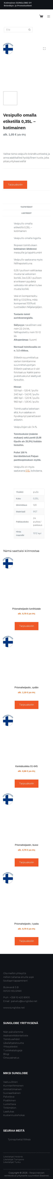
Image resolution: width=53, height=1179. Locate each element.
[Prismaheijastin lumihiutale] (26, 580)
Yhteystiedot (10, 1046)
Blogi (6, 1054)
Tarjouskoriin (15, 184)
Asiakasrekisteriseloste (15, 1035)
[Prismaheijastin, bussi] (26, 816)
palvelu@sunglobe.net (24, 1001)
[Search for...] (15, 29)
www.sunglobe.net (14, 1007)
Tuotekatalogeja (12, 1050)
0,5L (28, 470)
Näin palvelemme (13, 1032)
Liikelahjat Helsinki (13, 1156)
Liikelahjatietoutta (13, 1043)
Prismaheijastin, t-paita (26, 923)
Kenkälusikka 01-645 (26, 766)
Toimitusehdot (11, 1039)
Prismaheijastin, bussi (26, 845)
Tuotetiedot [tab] (26, 207)
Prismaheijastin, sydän (26, 687)
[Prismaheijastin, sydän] (26, 659)
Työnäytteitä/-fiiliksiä (19, 1139)
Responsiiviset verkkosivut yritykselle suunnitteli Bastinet (26, 1174)
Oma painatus (11, 1057)
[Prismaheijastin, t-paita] (26, 895)
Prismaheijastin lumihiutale (26, 608)
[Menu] (48, 16)
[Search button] (29, 29)
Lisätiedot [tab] (26, 213)
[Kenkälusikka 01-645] (26, 738)
